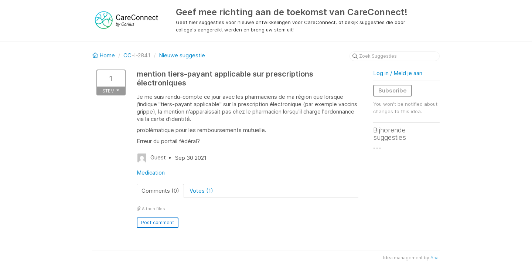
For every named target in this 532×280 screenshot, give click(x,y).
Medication (151, 172)
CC (127, 55)
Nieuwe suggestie (182, 55)
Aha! (435, 257)
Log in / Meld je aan (397, 73)
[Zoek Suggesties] (394, 56)
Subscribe (392, 90)
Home (104, 55)
